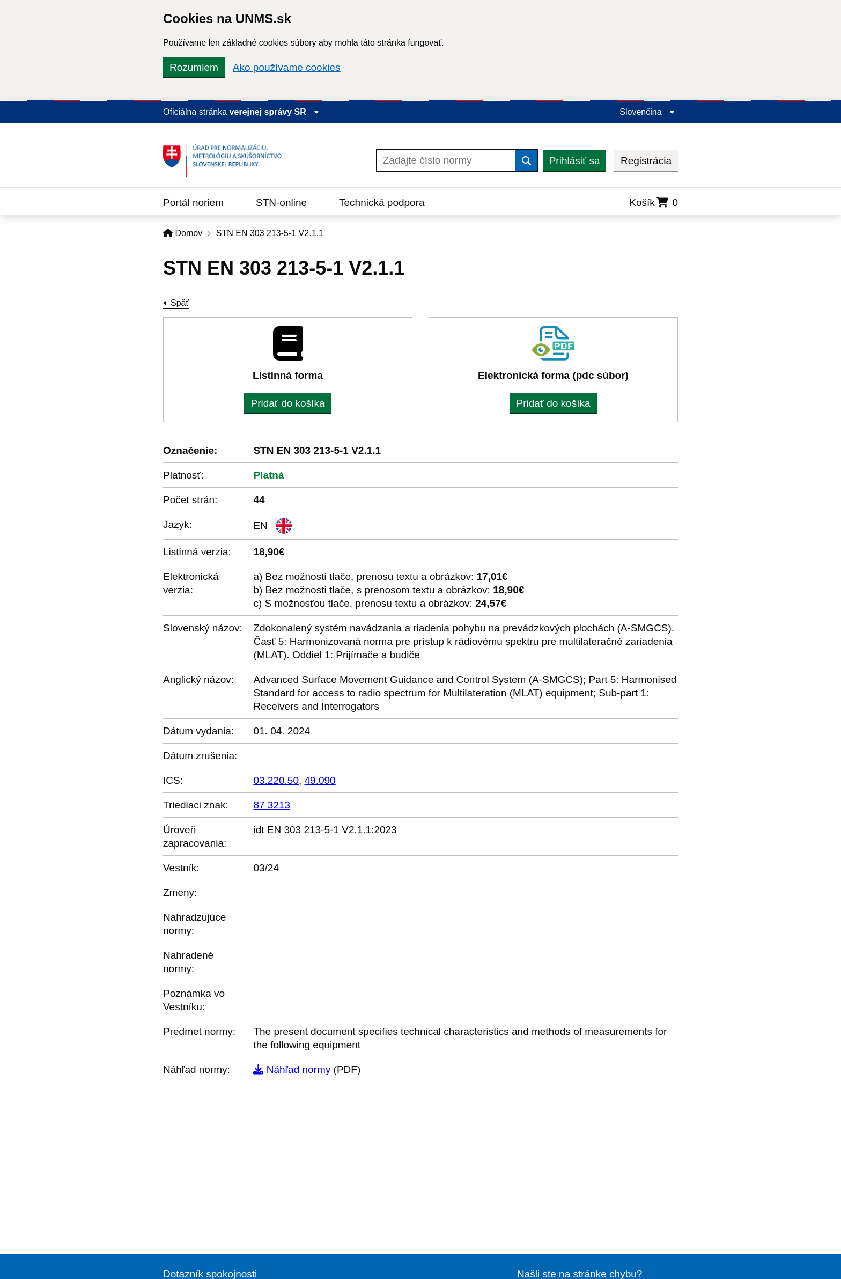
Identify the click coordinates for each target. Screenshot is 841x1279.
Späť (180, 302)
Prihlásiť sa (574, 160)
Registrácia (646, 160)
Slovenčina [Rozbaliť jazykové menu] (647, 111)
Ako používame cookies (287, 67)
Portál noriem (193, 202)
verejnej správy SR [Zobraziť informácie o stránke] (275, 111)
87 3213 (271, 805)
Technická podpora (382, 202)
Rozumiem (193, 67)
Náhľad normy (291, 1069)
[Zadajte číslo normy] (446, 160)
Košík (653, 202)
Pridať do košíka (287, 403)
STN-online (281, 202)
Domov (182, 233)
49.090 (320, 780)
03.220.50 (276, 780)
